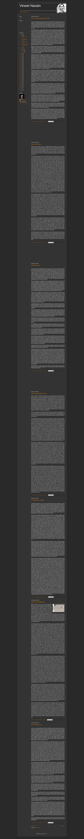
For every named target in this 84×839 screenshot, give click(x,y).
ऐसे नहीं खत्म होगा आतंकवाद (37, 500)
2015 (21, 67)
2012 (21, 71)
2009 (21, 75)
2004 (21, 79)
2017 (21, 64)
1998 (21, 87)
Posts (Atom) (37, 827)
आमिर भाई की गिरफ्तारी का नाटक (38, 393)
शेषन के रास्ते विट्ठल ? (36, 144)
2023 (21, 56)
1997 (21, 89)
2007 (21, 78)
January (22, 51)
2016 (21, 65)
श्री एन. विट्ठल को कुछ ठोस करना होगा (40, 18)
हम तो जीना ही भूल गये (36, 725)
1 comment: (44, 719)
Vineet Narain (30, 6)
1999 (21, 86)
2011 (21, 72)
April (22, 47)
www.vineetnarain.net (24, 12)
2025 (21, 53)
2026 (21, 34)
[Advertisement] (47, 132)
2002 (21, 82)
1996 (21, 90)
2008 (21, 76)
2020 (21, 60)
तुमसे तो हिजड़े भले (35, 265)
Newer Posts (33, 825)
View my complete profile (23, 102)
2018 (21, 63)
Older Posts (62, 825)
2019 (21, 61)
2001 (21, 83)
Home (48, 825)
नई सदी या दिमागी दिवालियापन (38, 602)
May (22, 35)
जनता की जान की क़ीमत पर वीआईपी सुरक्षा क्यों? (24, 40)
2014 (21, 68)
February (22, 50)
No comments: (45, 121)
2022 (21, 57)
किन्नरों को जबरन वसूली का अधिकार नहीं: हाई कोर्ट (24, 45)
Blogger (46, 833)
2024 (21, 54)
